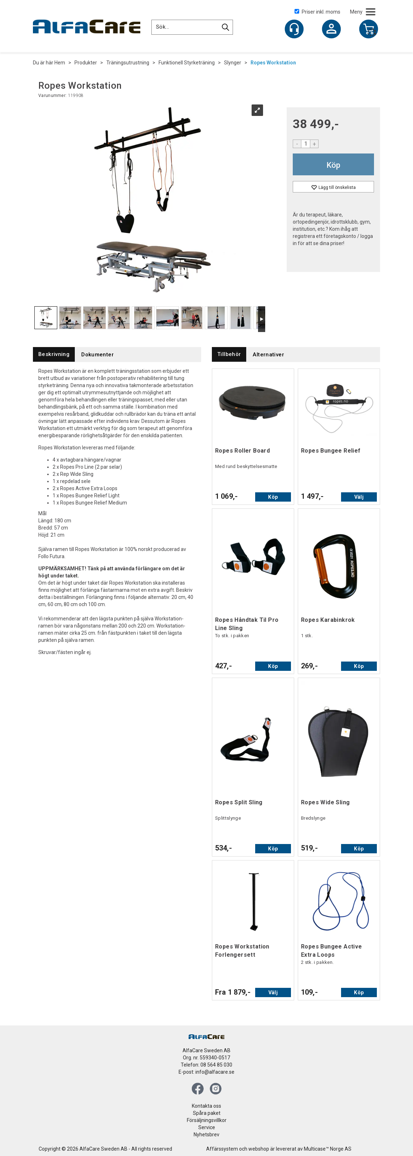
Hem (59, 62)
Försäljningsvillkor (207, 1120)
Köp (333, 165)
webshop (258, 1149)
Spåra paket (206, 1113)
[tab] (54, 354)
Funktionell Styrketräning (187, 62)
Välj (359, 497)
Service (206, 1127)
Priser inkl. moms (317, 12)
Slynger (232, 62)
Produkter (85, 62)
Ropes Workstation (273, 62)
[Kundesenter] (294, 29)
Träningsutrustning (127, 62)
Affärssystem (222, 1149)
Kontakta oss (206, 1106)
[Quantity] (305, 144)
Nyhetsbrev (206, 1134)
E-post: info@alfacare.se (206, 1072)
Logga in (331, 29)
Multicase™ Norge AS (327, 1149)
